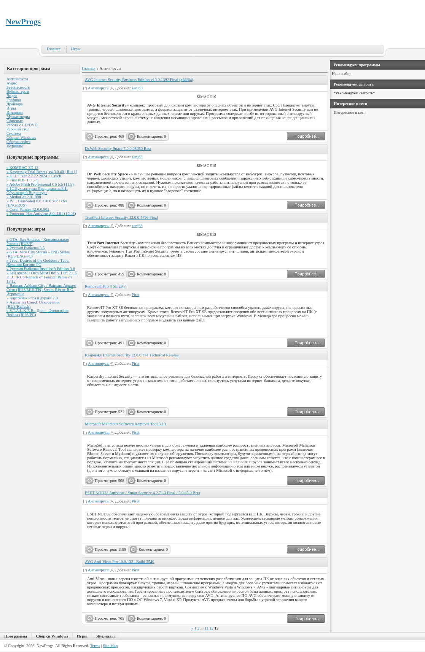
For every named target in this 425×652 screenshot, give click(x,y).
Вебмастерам (17, 91)
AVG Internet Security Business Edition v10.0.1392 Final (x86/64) (139, 80)
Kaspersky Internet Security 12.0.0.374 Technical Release (131, 355)
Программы (15, 636)
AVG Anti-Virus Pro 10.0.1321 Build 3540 (119, 562)
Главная (53, 49)
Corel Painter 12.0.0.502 (27, 209)
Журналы (14, 146)
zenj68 (137, 88)
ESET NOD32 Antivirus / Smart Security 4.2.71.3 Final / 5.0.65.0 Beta (142, 493)
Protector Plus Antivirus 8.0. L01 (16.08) (41, 214)
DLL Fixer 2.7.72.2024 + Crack (33, 176)
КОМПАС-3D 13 (22, 167)
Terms (95, 646)
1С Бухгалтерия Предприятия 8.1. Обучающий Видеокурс (37, 190)
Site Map (110, 646)
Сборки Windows (21, 137)
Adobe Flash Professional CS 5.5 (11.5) (40, 184)
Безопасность (18, 87)
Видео (11, 96)
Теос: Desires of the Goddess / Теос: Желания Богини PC (38, 262)
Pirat (135, 295)
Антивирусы (17, 79)
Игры (76, 49)
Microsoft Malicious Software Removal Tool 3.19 (125, 424)
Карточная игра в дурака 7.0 (32, 298)
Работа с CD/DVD (22, 125)
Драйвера (14, 104)
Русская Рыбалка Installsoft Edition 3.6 (40, 269)
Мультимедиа (18, 116)
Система (13, 133)
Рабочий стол (17, 129)
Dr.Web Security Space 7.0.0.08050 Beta (118, 148)
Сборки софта (18, 142)
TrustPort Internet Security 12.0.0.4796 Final (121, 217)
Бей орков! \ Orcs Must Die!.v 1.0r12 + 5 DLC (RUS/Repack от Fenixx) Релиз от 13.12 (41, 277)
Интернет (14, 112)
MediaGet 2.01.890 (23, 197)
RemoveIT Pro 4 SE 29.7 (105, 286)
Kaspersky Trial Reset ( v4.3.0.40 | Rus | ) (41, 172)
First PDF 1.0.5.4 (22, 180)
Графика (13, 100)
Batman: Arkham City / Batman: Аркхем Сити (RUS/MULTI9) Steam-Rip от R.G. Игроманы (41, 289)
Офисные (14, 121)
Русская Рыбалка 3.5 (25, 248)
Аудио (11, 83)
